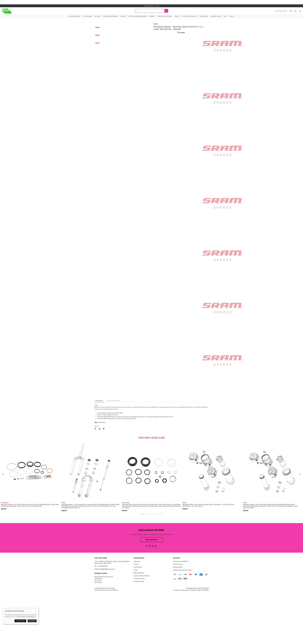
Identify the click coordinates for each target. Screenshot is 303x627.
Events (177, 16)
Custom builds (139, 581)
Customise (32, 620)
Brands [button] (152, 16)
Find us (136, 564)
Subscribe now (151, 540)
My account (138, 567)
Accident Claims (216, 16)
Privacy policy (177, 567)
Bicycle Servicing (74, 16)
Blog (225, 16)
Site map (112, 588)
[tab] (142, 513)
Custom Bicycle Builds (189, 16)
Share (96, 426)
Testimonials (203, 16)
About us (137, 561)
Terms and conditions (180, 561)
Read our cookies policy (29, 616)
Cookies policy (178, 564)
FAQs (135, 570)
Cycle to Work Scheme (164, 16)
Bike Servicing (139, 573)
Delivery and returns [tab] (113, 400)
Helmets (123, 16)
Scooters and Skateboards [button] (138, 16)
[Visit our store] (291, 11)
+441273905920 (102, 566)
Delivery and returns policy (182, 570)
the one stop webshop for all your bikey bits (151, 6)
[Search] (151, 11)
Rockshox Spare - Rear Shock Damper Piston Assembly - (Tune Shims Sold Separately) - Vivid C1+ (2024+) (208, 505)
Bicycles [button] (97, 16)
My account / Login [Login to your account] (281, 11)
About (232, 16)
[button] (295, 11)
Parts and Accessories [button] (110, 16)
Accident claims (139, 578)
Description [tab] (99, 400)
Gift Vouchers (87, 16)
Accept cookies (20, 620)
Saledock (115, 590)
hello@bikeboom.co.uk (107, 569)
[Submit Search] (166, 11)
